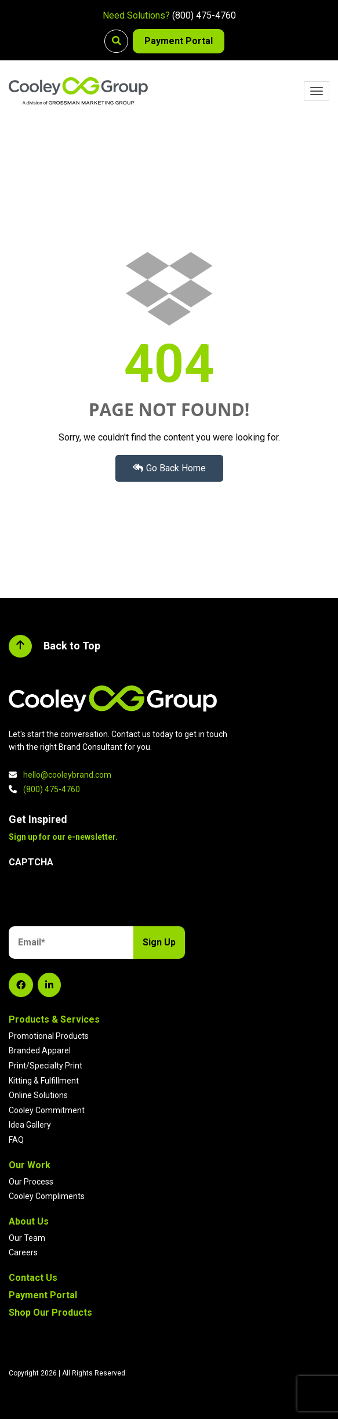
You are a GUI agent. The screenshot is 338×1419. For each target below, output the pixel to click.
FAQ (16, 1139)
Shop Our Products (50, 1312)
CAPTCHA (31, 862)
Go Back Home (169, 468)
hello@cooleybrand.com (67, 774)
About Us (29, 1221)
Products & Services (54, 1019)
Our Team (27, 1238)
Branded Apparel (40, 1050)
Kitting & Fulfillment (44, 1080)
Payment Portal (178, 40)
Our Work (29, 1165)
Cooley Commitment (47, 1110)
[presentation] (97, 899)
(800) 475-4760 (204, 15)
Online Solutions (38, 1095)
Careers (23, 1252)
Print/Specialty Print (45, 1065)
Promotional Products (49, 1036)
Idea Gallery (30, 1124)
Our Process (31, 1181)
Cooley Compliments (47, 1196)
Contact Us (33, 1277)
